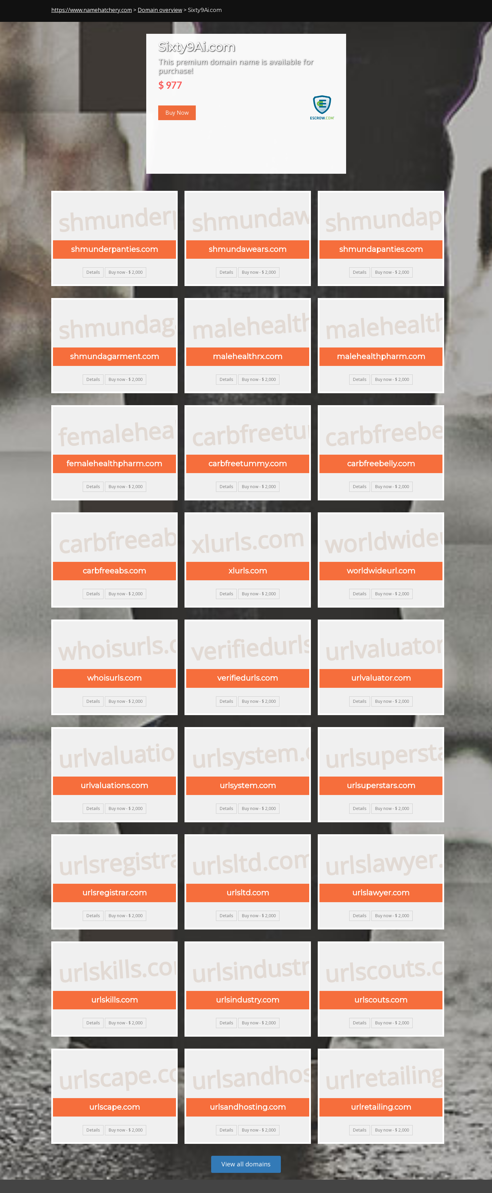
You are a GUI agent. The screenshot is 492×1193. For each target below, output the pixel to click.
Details (93, 272)
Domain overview (160, 10)
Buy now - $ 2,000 (125, 272)
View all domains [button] (246, 1164)
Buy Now (177, 112)
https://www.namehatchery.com (91, 10)
